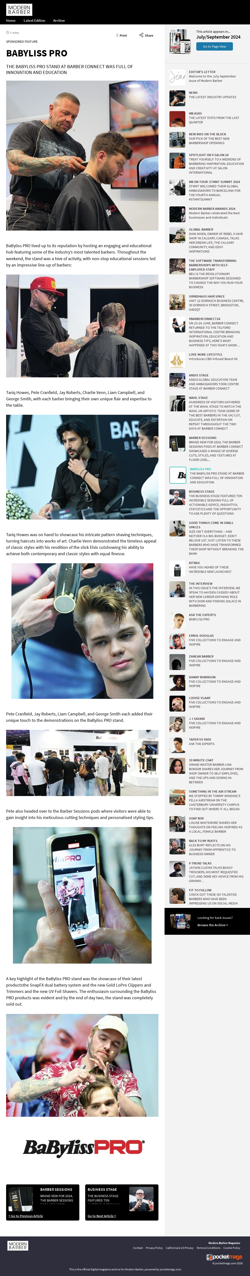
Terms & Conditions (208, 1248)
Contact (138, 1248)
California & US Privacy (180, 1248)
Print (122, 35)
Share (146, 35)
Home (11, 20)
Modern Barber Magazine (224, 1243)
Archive (59, 20)
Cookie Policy (231, 1248)
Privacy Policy (154, 1248)
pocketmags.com (225, 1263)
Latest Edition (34, 20)
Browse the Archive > (213, 925)
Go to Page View (214, 46)
